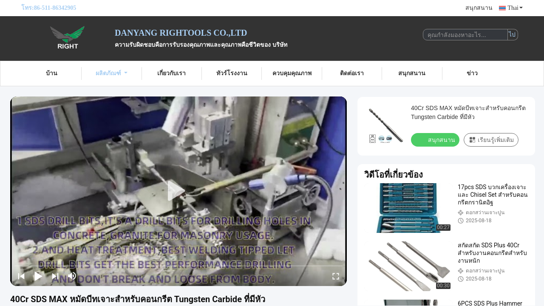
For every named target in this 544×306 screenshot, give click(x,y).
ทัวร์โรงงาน (231, 73)
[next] (55, 275)
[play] (178, 191)
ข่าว (472, 73)
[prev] (21, 275)
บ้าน (51, 73)
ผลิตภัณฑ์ (112, 73)
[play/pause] (38, 275)
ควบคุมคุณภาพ (292, 73)
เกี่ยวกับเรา (171, 73)
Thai (515, 8)
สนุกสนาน (479, 8)
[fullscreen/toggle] (335, 275)
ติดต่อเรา (352, 73)
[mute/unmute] (72, 275)
